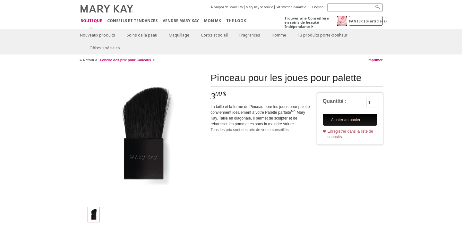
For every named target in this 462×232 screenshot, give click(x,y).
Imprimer (374, 60)
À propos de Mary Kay (227, 7)
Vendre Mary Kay (181, 21)
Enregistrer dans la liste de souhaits (350, 134)
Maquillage (179, 35)
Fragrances (249, 35)
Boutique (91, 21)
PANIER (366, 21)
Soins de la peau (142, 35)
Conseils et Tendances (132, 21)
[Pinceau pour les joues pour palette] (142, 136)
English (318, 7)
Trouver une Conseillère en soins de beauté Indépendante (306, 22)
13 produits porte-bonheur (322, 35)
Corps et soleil (214, 35)
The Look (236, 21)
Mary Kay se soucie (259, 7)
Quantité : (335, 101)
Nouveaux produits (97, 35)
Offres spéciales (105, 48)
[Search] (355, 7)
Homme (279, 35)
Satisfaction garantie (291, 7)
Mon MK (212, 21)
